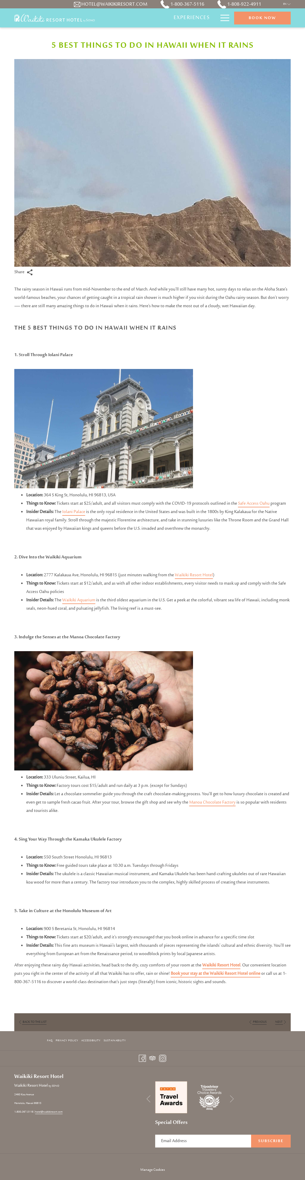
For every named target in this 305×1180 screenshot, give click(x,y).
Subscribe (271, 1141)
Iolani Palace (73, 512)
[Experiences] (191, 17)
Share (23, 272)
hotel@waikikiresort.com (49, 1111)
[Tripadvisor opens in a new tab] (152, 1058)
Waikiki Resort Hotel (194, 575)
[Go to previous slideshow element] (148, 1099)
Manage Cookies (152, 1170)
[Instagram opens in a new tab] (162, 1058)
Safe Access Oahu (254, 503)
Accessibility (91, 1040)
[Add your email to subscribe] (203, 1141)
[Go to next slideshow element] (232, 1099)
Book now (262, 18)
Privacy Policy (67, 1040)
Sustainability (115, 1040)
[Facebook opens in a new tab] (142, 1058)
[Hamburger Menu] (222, 17)
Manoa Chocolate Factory (212, 802)
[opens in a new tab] (171, 1097)
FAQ (50, 1040)
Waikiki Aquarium (78, 600)
